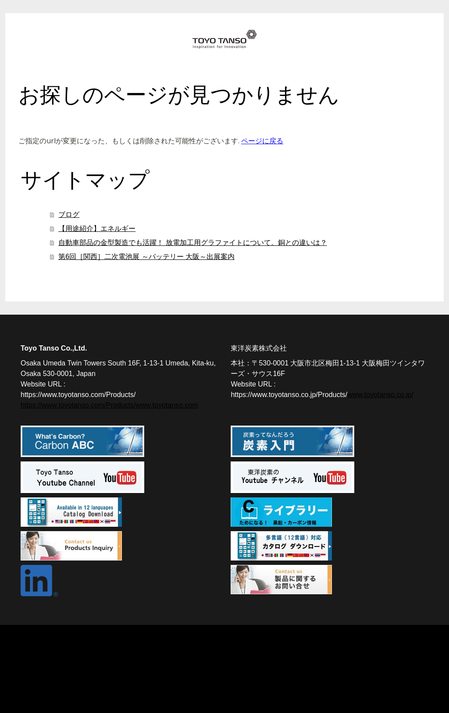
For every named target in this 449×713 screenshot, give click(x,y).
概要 (27, 675)
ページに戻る (262, 140)
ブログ (68, 214)
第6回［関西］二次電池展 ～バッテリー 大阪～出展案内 (146, 256)
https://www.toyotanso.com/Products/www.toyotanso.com (109, 405)
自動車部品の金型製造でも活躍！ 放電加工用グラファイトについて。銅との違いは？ (192, 242)
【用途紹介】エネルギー (96, 228)
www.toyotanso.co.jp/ (380, 394)
